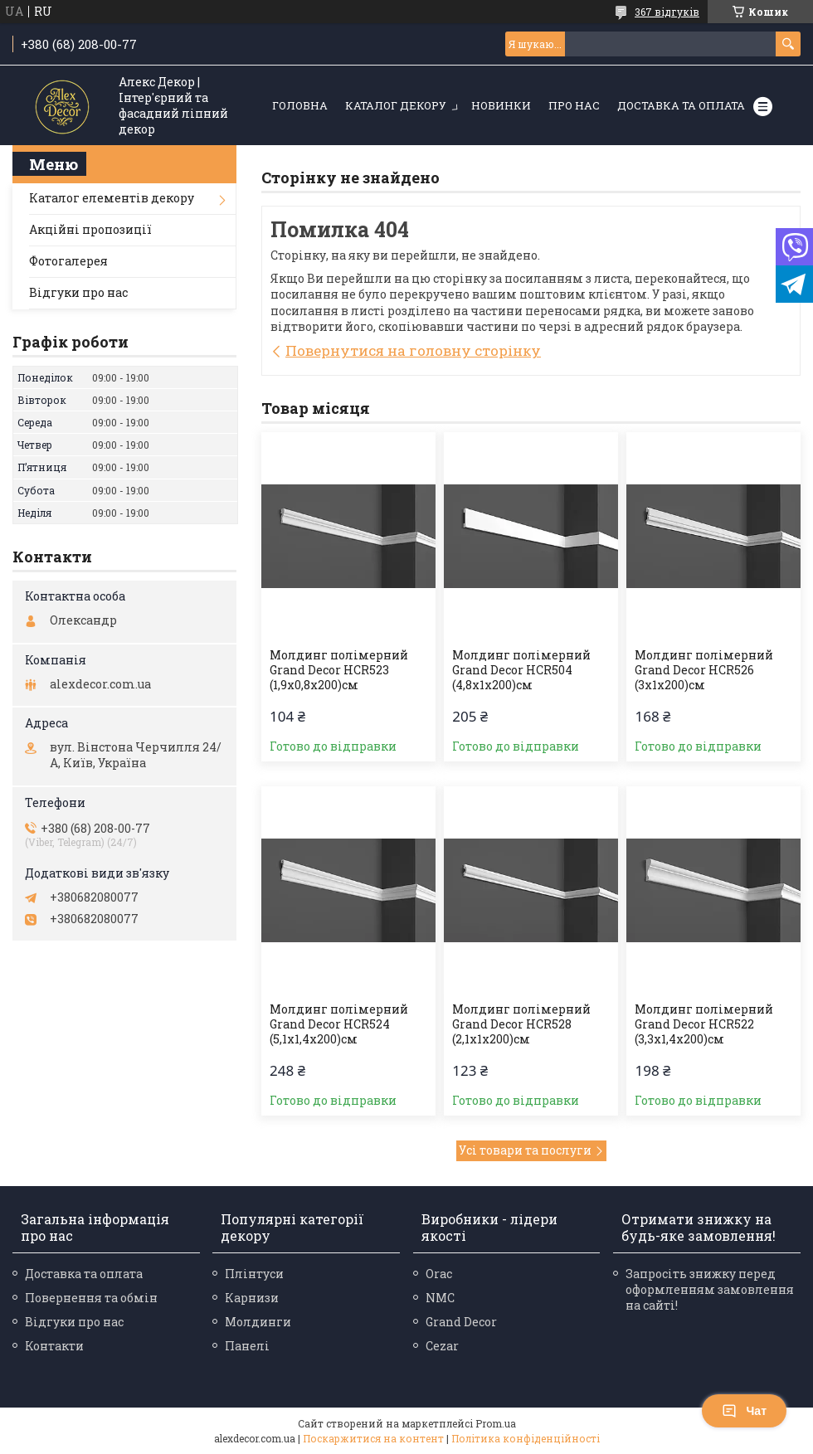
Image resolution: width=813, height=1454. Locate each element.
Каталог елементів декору (111, 198)
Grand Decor (461, 1322)
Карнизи (252, 1298)
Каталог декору (395, 105)
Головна (300, 105)
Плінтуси (254, 1273)
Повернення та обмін (91, 1298)
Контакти (54, 1346)
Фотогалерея (68, 261)
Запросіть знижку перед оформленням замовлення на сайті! (710, 1289)
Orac (439, 1273)
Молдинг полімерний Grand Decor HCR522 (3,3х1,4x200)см (704, 1024)
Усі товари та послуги (525, 1150)
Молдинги (258, 1322)
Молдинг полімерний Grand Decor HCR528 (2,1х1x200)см (521, 1024)
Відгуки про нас (78, 292)
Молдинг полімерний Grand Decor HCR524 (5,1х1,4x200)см (339, 1024)
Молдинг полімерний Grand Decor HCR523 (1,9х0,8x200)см (339, 670)
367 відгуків (667, 11)
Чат (744, 1410)
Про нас (574, 105)
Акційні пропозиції (90, 229)
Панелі (247, 1346)
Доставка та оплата (681, 105)
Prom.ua (495, 1423)
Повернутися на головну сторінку (413, 350)
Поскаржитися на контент (373, 1438)
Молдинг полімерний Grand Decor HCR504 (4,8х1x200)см (521, 670)
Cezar (442, 1346)
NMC (440, 1298)
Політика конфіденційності (525, 1438)
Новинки (501, 105)
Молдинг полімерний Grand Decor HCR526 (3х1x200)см (704, 670)
